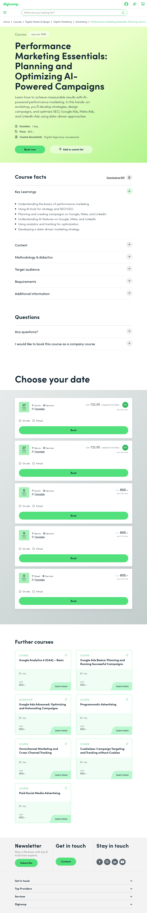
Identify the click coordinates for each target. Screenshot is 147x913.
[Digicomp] (10, 4)
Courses (17, 21)
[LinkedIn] (115, 862)
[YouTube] (122, 862)
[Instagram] (107, 862)
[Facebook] (99, 862)
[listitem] (73, 191)
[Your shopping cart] (143, 4)
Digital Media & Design (37, 21)
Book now (30, 149)
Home (6, 21)
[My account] (126, 4)
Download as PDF (116, 177)
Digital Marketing (63, 21)
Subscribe (26, 862)
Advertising (81, 21)
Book (74, 430)
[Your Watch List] (134, 4)
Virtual (39, 420)
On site (26, 420)
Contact (66, 861)
